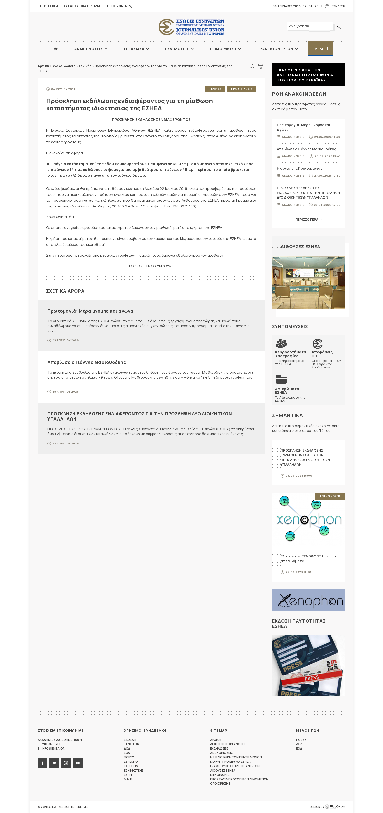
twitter (54, 763)
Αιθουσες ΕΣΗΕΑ (300, 246)
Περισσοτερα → (308, 219)
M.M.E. (128, 779)
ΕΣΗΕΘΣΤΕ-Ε (133, 770)
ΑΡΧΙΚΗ (56, 48)
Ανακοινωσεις (88, 48)
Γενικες (215, 89)
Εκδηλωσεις (177, 48)
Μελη (319, 48)
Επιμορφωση (223, 48)
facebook (42, 763)
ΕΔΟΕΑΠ (130, 740)
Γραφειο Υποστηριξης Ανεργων (235, 766)
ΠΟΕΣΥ (129, 757)
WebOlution (335, 806)
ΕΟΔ (127, 753)
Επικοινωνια (116, 6)
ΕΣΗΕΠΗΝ (131, 766)
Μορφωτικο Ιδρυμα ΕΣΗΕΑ (230, 762)
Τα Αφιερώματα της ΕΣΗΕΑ (290, 394)
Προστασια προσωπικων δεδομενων (239, 779)
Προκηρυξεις (242, 89)
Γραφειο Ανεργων (275, 48)
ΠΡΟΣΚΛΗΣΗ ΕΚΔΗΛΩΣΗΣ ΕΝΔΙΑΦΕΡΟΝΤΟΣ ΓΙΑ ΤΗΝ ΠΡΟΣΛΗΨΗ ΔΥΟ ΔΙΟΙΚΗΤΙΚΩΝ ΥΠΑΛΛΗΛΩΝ (139, 416)
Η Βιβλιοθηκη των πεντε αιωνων (236, 757)
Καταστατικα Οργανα (81, 6)
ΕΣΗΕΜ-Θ (131, 762)
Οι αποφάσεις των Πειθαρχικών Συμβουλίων (327, 360)
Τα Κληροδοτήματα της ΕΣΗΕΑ (290, 358)
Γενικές (85, 66)
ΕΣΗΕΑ (191, 27)
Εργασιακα (134, 48)
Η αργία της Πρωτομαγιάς (299, 168)
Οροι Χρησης (220, 784)
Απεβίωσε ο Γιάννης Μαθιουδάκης (86, 362)
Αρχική (43, 66)
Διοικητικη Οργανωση (227, 744)
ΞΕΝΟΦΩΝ (131, 744)
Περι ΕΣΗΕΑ (49, 6)
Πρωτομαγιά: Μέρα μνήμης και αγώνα (90, 311)
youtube (78, 763)
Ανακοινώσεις (64, 66)
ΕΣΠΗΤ (129, 775)
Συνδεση (338, 6)
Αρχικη (215, 740)
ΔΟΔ (127, 748)
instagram (66, 763)
